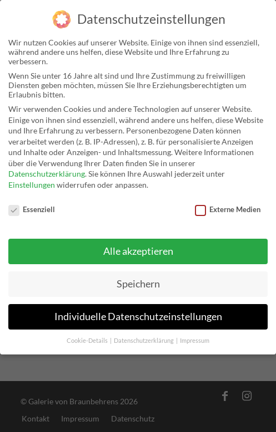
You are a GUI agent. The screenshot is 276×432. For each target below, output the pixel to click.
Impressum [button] (194, 333)
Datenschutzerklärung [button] (144, 333)
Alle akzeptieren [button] (138, 244)
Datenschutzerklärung (46, 167)
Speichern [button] (138, 276)
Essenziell (31, 202)
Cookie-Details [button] (88, 333)
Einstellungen (31, 177)
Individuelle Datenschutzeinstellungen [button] (138, 309)
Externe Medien (227, 202)
